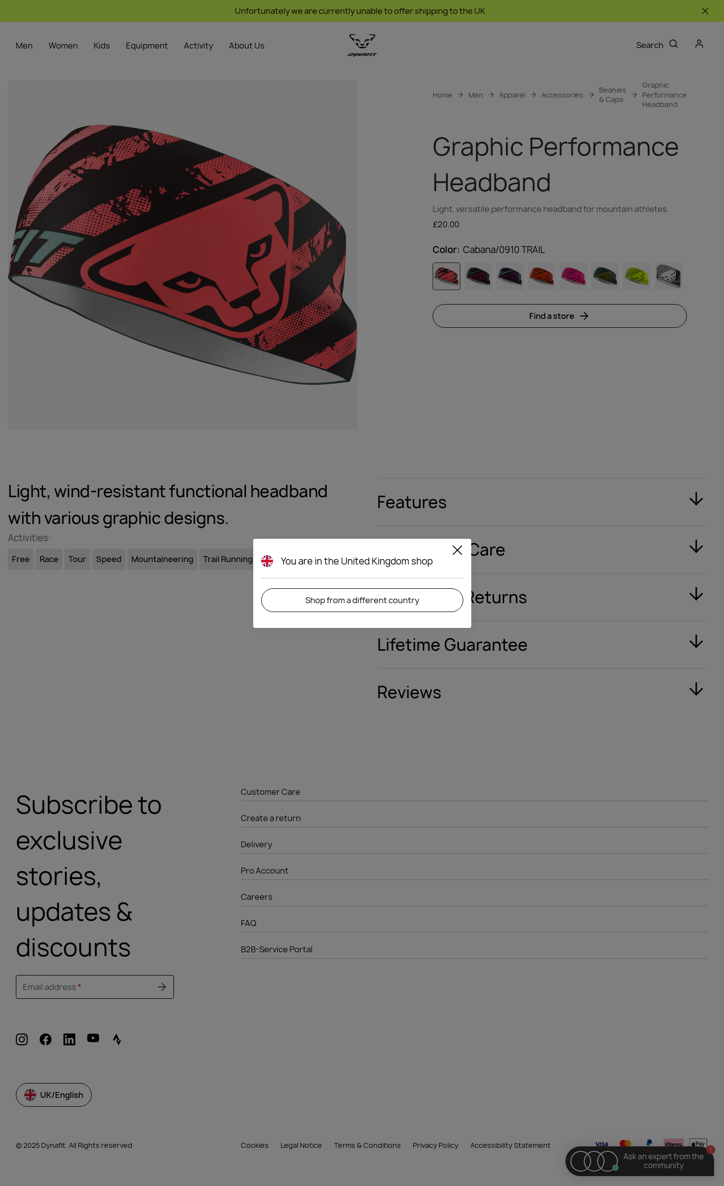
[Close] (457, 552)
